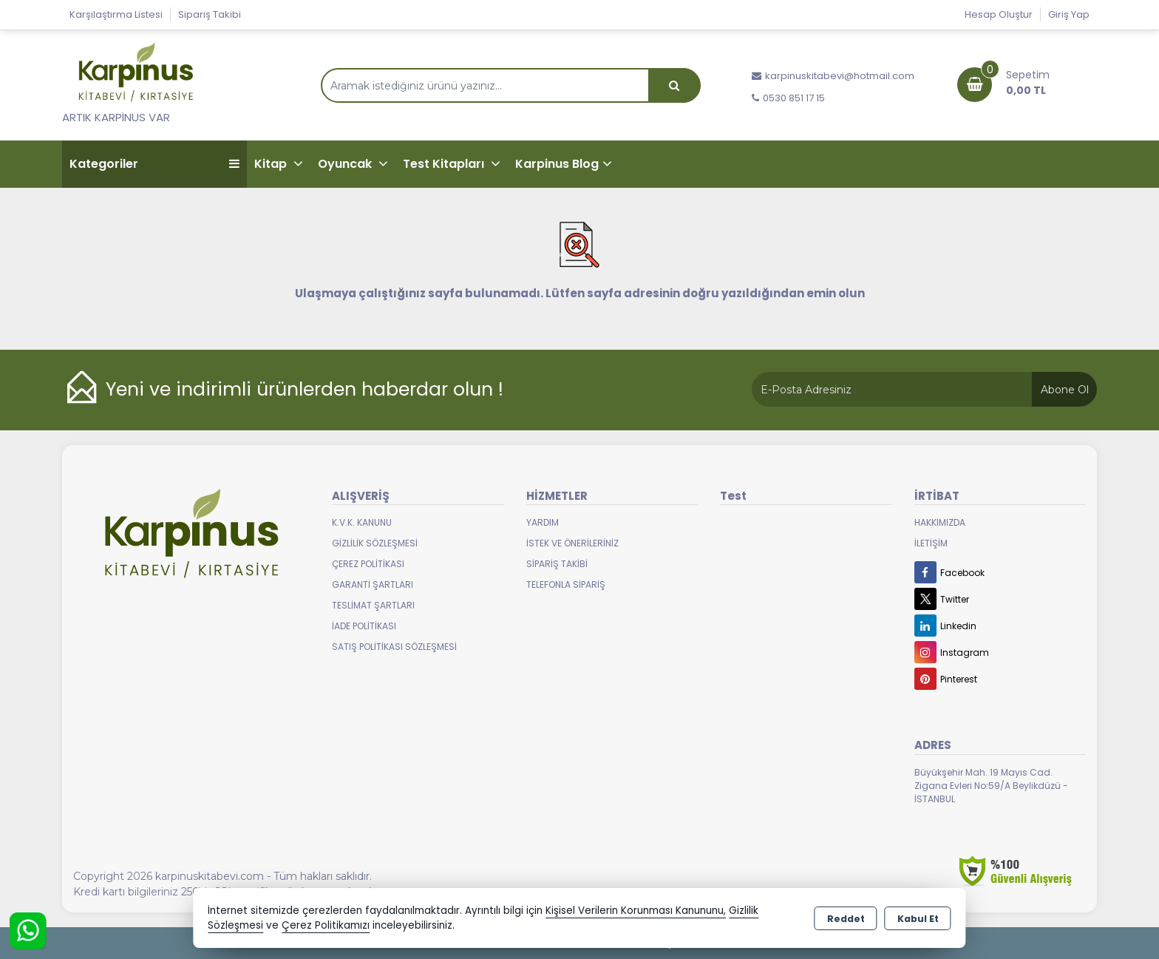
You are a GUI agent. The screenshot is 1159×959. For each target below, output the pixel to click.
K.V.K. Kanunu (362, 522)
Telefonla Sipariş (565, 584)
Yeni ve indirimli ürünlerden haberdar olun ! (304, 389)
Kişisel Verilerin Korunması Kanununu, (635, 911)
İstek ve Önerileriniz (572, 543)
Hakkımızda (939, 522)
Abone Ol (1065, 389)
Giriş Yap (1069, 14)
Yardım (542, 522)
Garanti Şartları (372, 584)
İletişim (931, 543)
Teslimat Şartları (373, 605)
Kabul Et (918, 918)
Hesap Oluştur (999, 14)
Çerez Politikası (368, 564)
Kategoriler (154, 163)
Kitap (272, 163)
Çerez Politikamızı (326, 925)
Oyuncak (346, 163)
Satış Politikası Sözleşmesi (394, 646)
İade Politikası (364, 626)
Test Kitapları (445, 163)
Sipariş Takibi (209, 14)
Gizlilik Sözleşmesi (375, 543)
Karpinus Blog (557, 163)
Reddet (846, 918)
